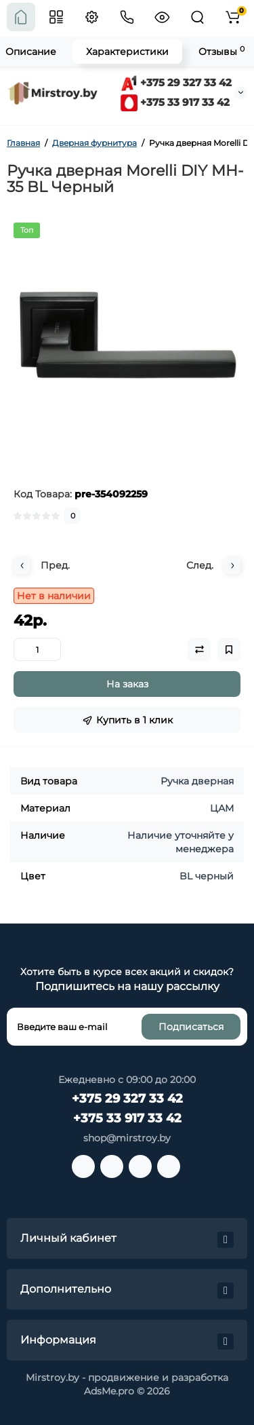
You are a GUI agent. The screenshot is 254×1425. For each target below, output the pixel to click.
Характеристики (127, 51)
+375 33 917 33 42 (175, 102)
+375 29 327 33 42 (176, 82)
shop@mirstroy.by (127, 1138)
